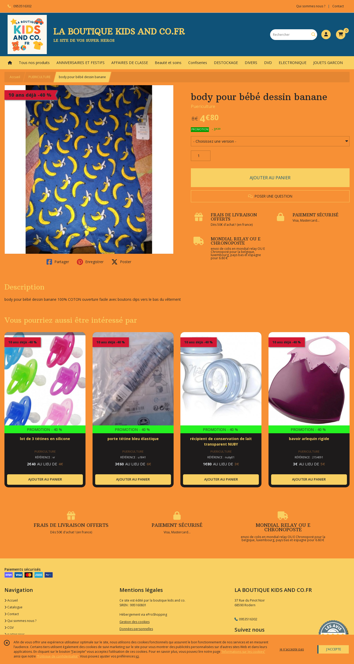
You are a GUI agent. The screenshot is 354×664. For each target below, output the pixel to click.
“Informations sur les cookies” (243, 651)
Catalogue (13, 607)
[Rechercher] (313, 35)
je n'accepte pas (292, 649)
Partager (58, 262)
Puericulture (203, 106)
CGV (9, 627)
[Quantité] (200, 156)
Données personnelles (136, 629)
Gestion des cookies (134, 622)
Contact (338, 6)
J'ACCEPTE (333, 649)
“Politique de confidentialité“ (57, 656)
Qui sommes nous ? (20, 621)
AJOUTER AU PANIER (270, 178)
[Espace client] (326, 34)
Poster (121, 262)
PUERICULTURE (39, 77)
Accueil (15, 77)
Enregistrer (90, 262)
